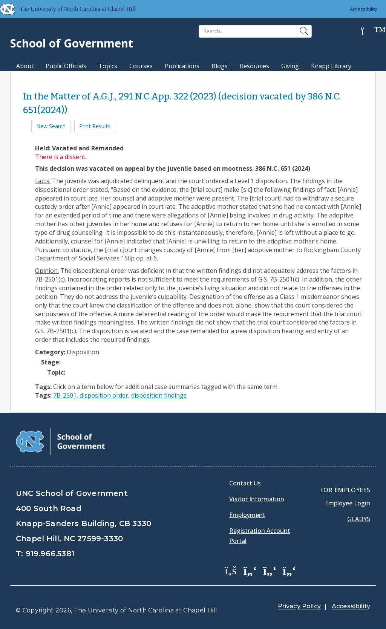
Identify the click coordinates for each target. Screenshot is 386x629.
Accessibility (363, 9)
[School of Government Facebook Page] (230, 570)
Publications (182, 66)
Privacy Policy (299, 606)
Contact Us (245, 483)
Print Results (94, 126)
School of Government (71, 43)
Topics (107, 66)
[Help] (368, 31)
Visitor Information (256, 499)
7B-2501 (65, 395)
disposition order (104, 395)
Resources (254, 66)
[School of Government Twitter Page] (250, 570)
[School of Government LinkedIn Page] (269, 570)
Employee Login (347, 503)
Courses (141, 66)
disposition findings (159, 395)
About (25, 66)
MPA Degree (34, 79)
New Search (51, 126)
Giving (290, 66)
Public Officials (66, 66)
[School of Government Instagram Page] (289, 570)
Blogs (219, 66)
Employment (247, 515)
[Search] (248, 31)
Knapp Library (331, 66)
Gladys (358, 519)
